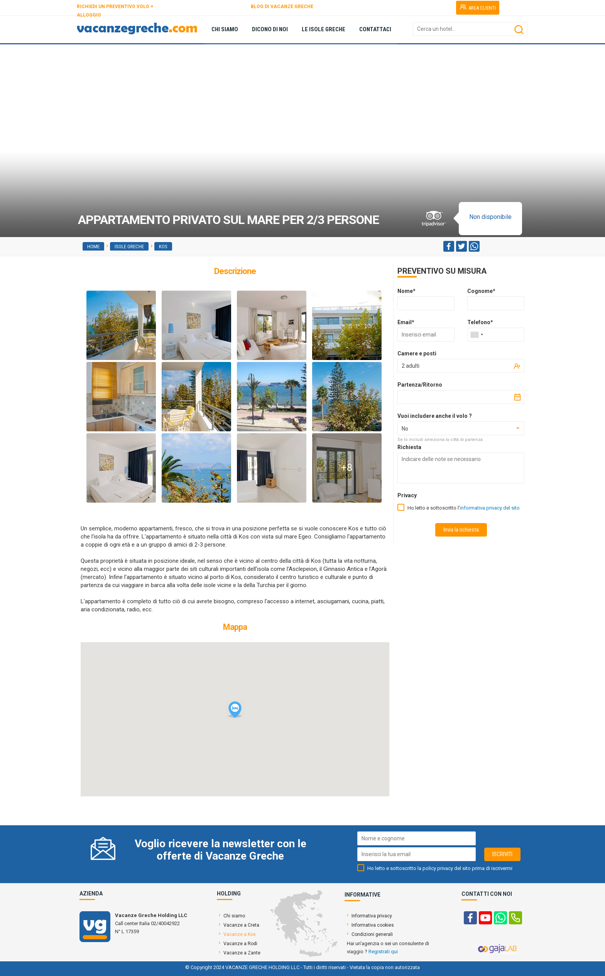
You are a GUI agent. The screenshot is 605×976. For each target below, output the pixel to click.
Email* (405, 322)
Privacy (407, 495)
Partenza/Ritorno (419, 385)
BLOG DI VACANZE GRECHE (282, 6)
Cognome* (481, 291)
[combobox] (476, 334)
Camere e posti (416, 353)
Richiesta (409, 447)
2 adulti (410, 366)
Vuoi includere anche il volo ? (434, 416)
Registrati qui (383, 951)
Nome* (406, 291)
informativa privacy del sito (490, 508)
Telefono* (480, 322)
